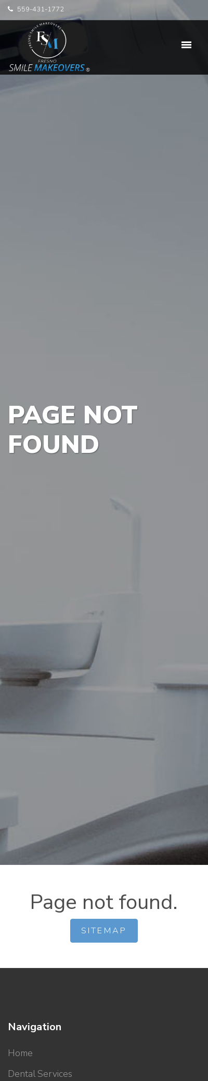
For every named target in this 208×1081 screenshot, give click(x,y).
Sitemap (104, 930)
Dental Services (40, 1074)
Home (20, 1053)
